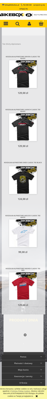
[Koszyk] (41, 23)
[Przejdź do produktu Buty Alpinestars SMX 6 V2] (23, 349)
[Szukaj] (18, 23)
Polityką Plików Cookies (20, 391)
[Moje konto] (29, 23)
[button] (6, 23)
